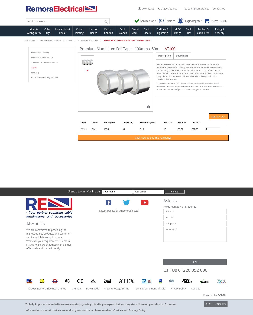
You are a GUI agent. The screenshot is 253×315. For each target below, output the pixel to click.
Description (164, 55)
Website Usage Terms (116, 288)
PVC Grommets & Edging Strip (44, 77)
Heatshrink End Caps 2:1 (42, 57)
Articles (167, 21)
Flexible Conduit (108, 31)
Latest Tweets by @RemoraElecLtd (118, 210)
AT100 (84, 129)
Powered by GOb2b (214, 295)
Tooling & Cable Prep (203, 31)
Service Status (145, 21)
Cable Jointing (79, 31)
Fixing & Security (219, 31)
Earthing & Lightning (162, 31)
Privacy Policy (178, 288)
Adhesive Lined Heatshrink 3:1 (44, 62)
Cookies (195, 288)
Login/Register (190, 21)
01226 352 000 (167, 8)
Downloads (146, 8)
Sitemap (76, 288)
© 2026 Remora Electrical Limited (47, 288)
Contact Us (219, 8)
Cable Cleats (147, 31)
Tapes (34, 67)
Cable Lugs (47, 31)
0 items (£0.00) (215, 21)
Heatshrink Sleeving (40, 52)
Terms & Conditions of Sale (149, 288)
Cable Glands (123, 31)
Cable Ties (189, 31)
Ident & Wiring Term (34, 31)
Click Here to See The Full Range (153, 137)
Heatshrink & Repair (62, 31)
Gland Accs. (135, 31)
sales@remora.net (197, 8)
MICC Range (177, 31)
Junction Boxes (93, 31)
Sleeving (35, 72)
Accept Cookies (216, 304)
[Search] (106, 21)
